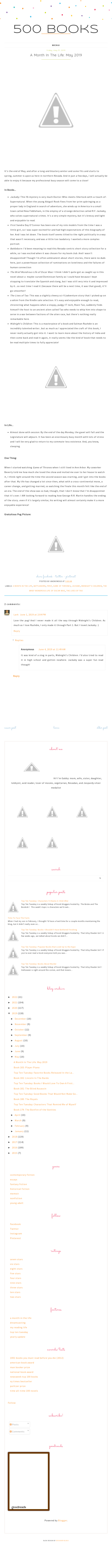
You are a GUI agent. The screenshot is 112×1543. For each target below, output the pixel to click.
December (21, 1018)
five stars (15, 1273)
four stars (15, 1278)
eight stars (16, 1268)
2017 (15, 1142)
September (21, 1035)
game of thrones (62, 586)
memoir (14, 1193)
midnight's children (91, 586)
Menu (56, 45)
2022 (15, 997)
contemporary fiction (22, 1174)
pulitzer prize (18, 1386)
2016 (15, 1147)
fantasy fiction (18, 1184)
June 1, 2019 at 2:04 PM (33, 614)
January (19, 1131)
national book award (21, 1371)
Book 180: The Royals (26, 1099)
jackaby (76, 586)
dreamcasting (18, 1322)
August (19, 1040)
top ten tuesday (19, 1332)
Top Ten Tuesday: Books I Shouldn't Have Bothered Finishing (49, 929)
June (18, 1051)
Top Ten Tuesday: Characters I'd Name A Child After (44, 901)
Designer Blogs (62, 1541)
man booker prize (20, 1367)
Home (56, 727)
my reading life (18, 1327)
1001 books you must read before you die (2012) (37, 1357)
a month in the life (22, 586)
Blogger (62, 1520)
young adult (16, 1202)
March (18, 1120)
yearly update (17, 1336)
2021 (15, 1002)
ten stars (15, 1292)
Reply (17, 630)
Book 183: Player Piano (27, 1067)
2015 (15, 1152)
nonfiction (16, 1198)
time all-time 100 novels (24, 1390)
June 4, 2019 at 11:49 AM (52, 649)
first (49, 586)
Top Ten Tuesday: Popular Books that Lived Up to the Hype (48, 947)
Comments (17, 1431)
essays (13, 1179)
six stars (15, 1264)
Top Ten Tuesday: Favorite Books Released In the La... (44, 1072)
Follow (12, 1402)
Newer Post (10, 727)
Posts (14, 1424)
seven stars (16, 1259)
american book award (22, 1362)
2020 (15, 1007)
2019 (15, 1013)
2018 (15, 1136)
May (17, 1056)
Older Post (102, 727)
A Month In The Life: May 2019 (30, 1062)
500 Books (56, 29)
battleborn (40, 586)
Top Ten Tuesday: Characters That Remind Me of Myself (45, 1104)
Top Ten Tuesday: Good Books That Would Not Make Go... (46, 1093)
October (20, 1029)
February (20, 1125)
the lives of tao (74, 590)
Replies (19, 640)
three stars (16, 1287)
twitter (59, 576)
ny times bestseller (21, 1381)
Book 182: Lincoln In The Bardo (31, 1077)
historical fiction (19, 1188)
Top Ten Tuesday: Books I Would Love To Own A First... (44, 1083)
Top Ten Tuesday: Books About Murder (38, 964)
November (21, 1024)
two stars (15, 1296)
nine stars (15, 1282)
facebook (47, 576)
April (18, 1114)
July (17, 1045)
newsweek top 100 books (24, 1376)
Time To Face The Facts (18, 918)
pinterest (71, 576)
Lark (16, 614)
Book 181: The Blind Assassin (30, 1088)
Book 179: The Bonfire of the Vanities (35, 1109)
